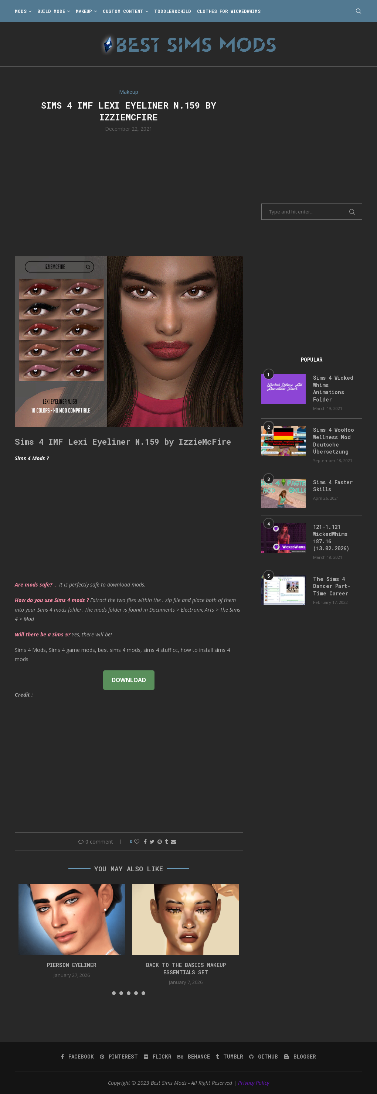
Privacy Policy (253, 1082)
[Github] (263, 1056)
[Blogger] (300, 1056)
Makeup (84, 11)
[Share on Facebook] (145, 841)
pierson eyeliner (71, 964)
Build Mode (51, 11)
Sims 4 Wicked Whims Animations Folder (333, 388)
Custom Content (123, 11)
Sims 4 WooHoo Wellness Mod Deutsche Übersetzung (333, 440)
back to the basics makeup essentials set (186, 968)
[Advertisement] (129, 193)
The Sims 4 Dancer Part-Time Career (331, 586)
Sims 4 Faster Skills (333, 486)
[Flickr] (157, 1056)
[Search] (358, 11)
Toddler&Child (172, 11)
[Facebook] (77, 1056)
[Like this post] (136, 841)
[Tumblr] (229, 1056)
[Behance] (193, 1056)
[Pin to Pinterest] (159, 841)
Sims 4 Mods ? (32, 458)
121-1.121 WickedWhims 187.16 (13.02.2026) (331, 537)
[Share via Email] (173, 841)
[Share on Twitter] (152, 841)
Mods (21, 11)
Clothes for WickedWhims (229, 11)
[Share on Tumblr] (166, 841)
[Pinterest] (119, 1056)
